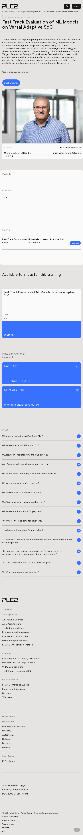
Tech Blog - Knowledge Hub (17, 671)
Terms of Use (8, 824)
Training (11, 12)
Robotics (7, 743)
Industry (6, 730)
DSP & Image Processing (25, 12)
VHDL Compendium (12, 666)
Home (4, 12)
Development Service (13, 726)
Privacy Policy (8, 820)
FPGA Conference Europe (15, 684)
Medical (6, 747)
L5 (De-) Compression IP (15, 789)
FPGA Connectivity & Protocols (18, 644)
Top (77, 830)
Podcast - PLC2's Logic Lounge (18, 662)
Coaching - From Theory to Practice (21, 658)
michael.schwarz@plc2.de (67, 152)
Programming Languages (15, 632)
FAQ (4, 831)
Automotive (8, 734)
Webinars (7, 697)
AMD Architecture (11, 623)
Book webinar (11, 82)
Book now (75, 243)
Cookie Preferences (11, 816)
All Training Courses (12, 619)
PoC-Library (8, 761)
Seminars (7, 693)
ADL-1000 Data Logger (14, 785)
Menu (76, 6)
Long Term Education (13, 689)
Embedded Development (15, 636)
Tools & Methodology (13, 628)
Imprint (5, 827)
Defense (6, 739)
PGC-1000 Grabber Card (15, 793)
